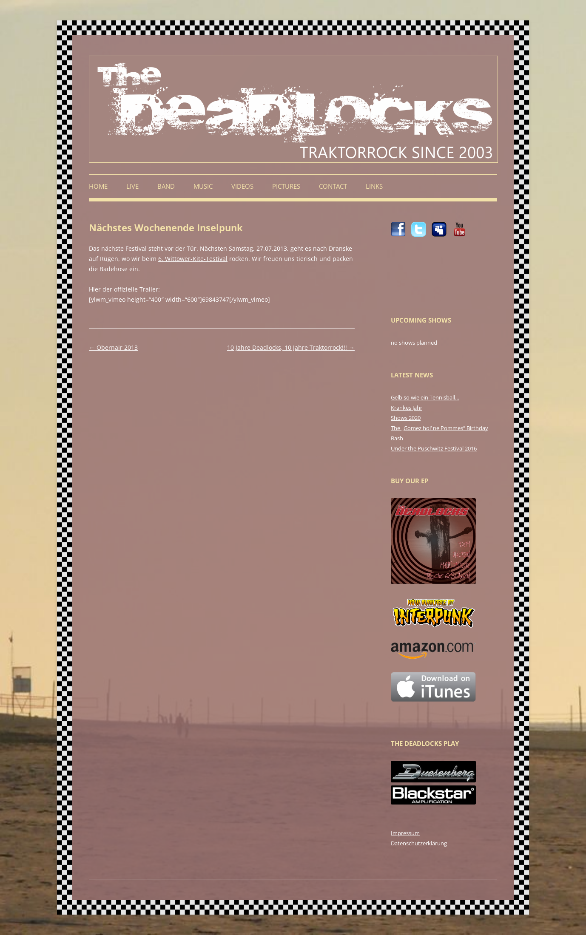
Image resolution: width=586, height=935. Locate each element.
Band (166, 186)
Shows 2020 (406, 418)
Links (374, 186)
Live (132, 186)
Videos (242, 186)
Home (98, 186)
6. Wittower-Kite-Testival (193, 259)
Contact (333, 186)
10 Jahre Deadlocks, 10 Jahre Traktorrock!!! (291, 347)
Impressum (405, 833)
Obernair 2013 (113, 347)
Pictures (286, 186)
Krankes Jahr (406, 407)
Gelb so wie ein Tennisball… (425, 397)
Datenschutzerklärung (419, 843)
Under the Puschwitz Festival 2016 (434, 448)
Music (203, 186)
